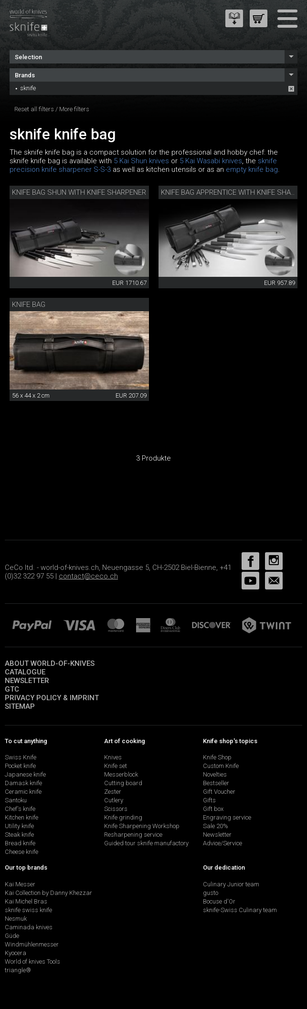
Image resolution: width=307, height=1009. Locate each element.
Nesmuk (16, 918)
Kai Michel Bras (26, 901)
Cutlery (113, 800)
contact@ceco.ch (88, 576)
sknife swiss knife (28, 910)
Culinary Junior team (231, 884)
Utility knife (19, 826)
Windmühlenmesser (32, 944)
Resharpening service (133, 834)
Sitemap (20, 706)
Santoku (16, 800)
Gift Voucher (219, 791)
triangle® (18, 970)
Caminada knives (29, 927)
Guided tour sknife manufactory (146, 843)
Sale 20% (215, 826)
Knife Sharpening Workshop (142, 826)
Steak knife (19, 834)
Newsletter (27, 680)
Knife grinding (123, 817)
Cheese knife (21, 851)
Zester (112, 791)
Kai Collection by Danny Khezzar (48, 892)
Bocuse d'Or (219, 901)
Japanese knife (25, 774)
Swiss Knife (20, 757)
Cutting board (123, 783)
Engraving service (227, 817)
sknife (28, 88)
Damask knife (23, 783)
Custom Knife (221, 765)
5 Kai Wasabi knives (211, 161)
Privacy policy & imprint (52, 698)
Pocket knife (20, 765)
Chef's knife (20, 808)
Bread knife (20, 843)
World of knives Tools (32, 961)
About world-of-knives (50, 663)
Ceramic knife (23, 791)
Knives (113, 757)
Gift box (213, 808)
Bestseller (216, 783)
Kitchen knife (21, 817)
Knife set (115, 765)
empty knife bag (252, 169)
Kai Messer (20, 884)
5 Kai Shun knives (141, 161)
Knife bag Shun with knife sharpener (79, 192)
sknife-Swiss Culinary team (240, 910)
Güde (12, 935)
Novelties (215, 774)
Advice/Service (222, 843)
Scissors (115, 808)
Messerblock (121, 774)
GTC (12, 689)
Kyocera (15, 952)
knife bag (28, 304)
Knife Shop (217, 757)
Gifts (209, 800)
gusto (210, 892)
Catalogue (25, 672)
